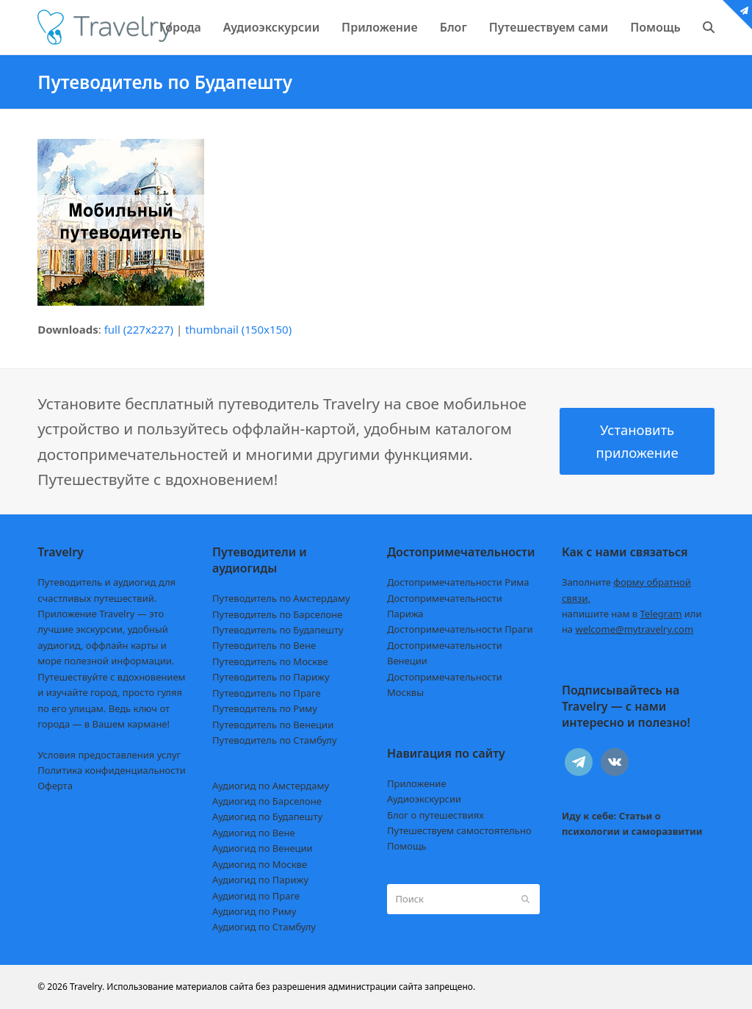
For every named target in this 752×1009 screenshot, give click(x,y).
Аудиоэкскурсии (424, 798)
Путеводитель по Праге (266, 693)
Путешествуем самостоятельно (459, 830)
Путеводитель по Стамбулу (274, 740)
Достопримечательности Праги (460, 629)
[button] (709, 27)
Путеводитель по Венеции (272, 724)
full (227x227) (139, 329)
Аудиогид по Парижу (260, 879)
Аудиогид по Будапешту (267, 816)
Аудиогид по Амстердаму (270, 785)
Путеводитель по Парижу (270, 676)
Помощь (407, 845)
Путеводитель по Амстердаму (281, 598)
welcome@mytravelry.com (634, 629)
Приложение (416, 783)
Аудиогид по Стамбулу (264, 926)
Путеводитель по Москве (270, 661)
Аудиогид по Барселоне (267, 801)
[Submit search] (525, 899)
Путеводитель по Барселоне (277, 614)
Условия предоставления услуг (109, 754)
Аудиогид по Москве (259, 864)
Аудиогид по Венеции (262, 848)
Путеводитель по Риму (264, 708)
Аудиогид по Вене (253, 832)
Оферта (55, 785)
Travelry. (87, 986)
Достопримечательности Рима (458, 582)
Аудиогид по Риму (254, 911)
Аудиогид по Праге (256, 895)
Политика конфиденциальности (111, 770)
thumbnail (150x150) (238, 329)
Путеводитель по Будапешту (278, 629)
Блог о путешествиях (435, 815)
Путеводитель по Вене (264, 645)
